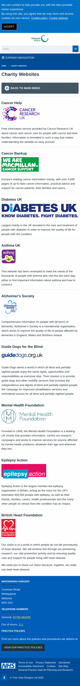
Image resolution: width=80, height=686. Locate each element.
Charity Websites (19, 66)
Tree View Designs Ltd (24, 677)
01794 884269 (22, 617)
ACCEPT (9, 26)
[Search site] (76, 49)
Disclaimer (64, 662)
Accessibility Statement (31, 666)
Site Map (63, 666)
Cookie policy (39, 18)
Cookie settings (58, 18)
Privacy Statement (46, 662)
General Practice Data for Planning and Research (45, 670)
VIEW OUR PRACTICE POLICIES (23, 647)
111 (21, 624)
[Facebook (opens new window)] (4, 677)
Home (3, 66)
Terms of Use (25, 662)
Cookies (51, 666)
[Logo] (40, 38)
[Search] (37, 49)
